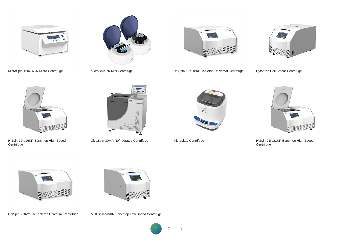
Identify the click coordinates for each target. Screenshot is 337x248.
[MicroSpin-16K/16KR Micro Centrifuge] (44, 40)
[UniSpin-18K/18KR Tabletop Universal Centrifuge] (210, 40)
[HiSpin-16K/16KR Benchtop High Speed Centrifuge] (44, 110)
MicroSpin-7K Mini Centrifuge (112, 71)
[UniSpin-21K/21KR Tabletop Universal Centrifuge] (44, 183)
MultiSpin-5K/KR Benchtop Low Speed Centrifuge (126, 214)
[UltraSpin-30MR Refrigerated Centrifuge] (127, 110)
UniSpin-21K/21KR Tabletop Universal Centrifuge (43, 214)
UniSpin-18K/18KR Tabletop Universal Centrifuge (208, 71)
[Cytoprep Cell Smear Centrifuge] (292, 40)
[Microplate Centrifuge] (210, 110)
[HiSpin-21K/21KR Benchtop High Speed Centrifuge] (292, 110)
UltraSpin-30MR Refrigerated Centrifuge (119, 140)
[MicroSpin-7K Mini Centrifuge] (127, 40)
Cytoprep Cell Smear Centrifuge (279, 71)
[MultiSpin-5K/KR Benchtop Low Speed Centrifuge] (127, 183)
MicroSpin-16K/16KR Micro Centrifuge (35, 71)
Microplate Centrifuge (188, 140)
